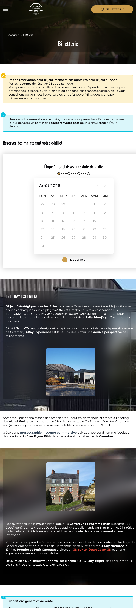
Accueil (13, 35)
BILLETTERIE (112, 9)
